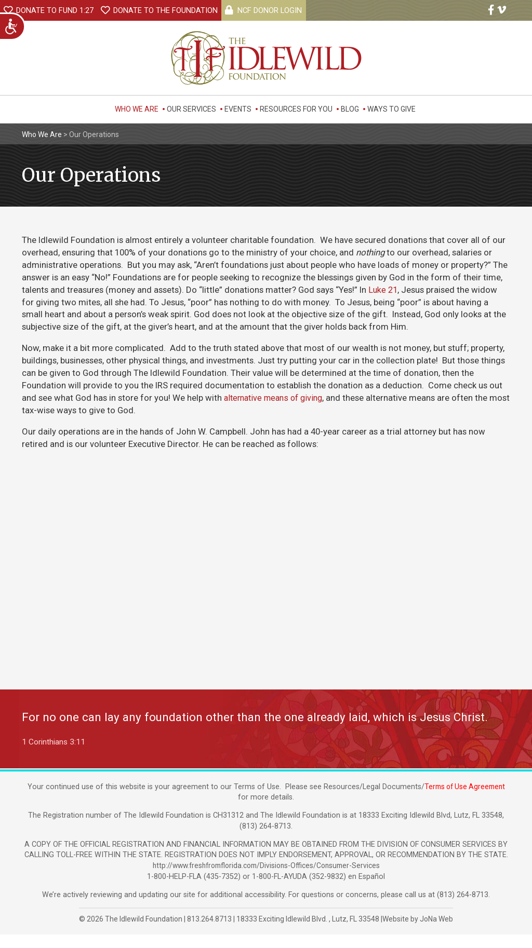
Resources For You (296, 109)
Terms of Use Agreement (465, 799)
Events (237, 109)
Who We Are (136, 109)
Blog (350, 109)
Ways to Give (391, 109)
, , (308, 932)
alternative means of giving (276, 397)
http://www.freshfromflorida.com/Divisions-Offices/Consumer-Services (266, 879)
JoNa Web (436, 932)
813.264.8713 (209, 932)
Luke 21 (383, 290)
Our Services (191, 109)
